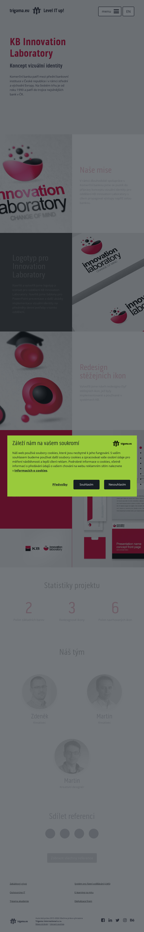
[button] (60, 484)
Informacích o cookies (30, 470)
